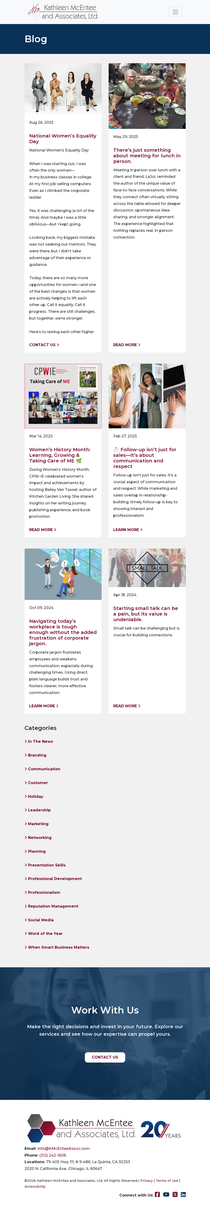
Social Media (39, 920)
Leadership (38, 810)
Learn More (127, 530)
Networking (38, 837)
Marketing (37, 824)
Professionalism (42, 892)
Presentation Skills (45, 865)
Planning (35, 851)
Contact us (44, 345)
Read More (126, 345)
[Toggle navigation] (175, 12)
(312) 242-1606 (52, 1155)
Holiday (34, 796)
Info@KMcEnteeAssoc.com (63, 1148)
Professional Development (53, 879)
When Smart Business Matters (57, 947)
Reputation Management (51, 906)
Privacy (146, 1181)
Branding (35, 755)
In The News (39, 741)
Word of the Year (44, 933)
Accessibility (35, 1186)
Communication (42, 769)
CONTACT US (105, 1057)
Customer (36, 783)
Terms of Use (167, 1181)
